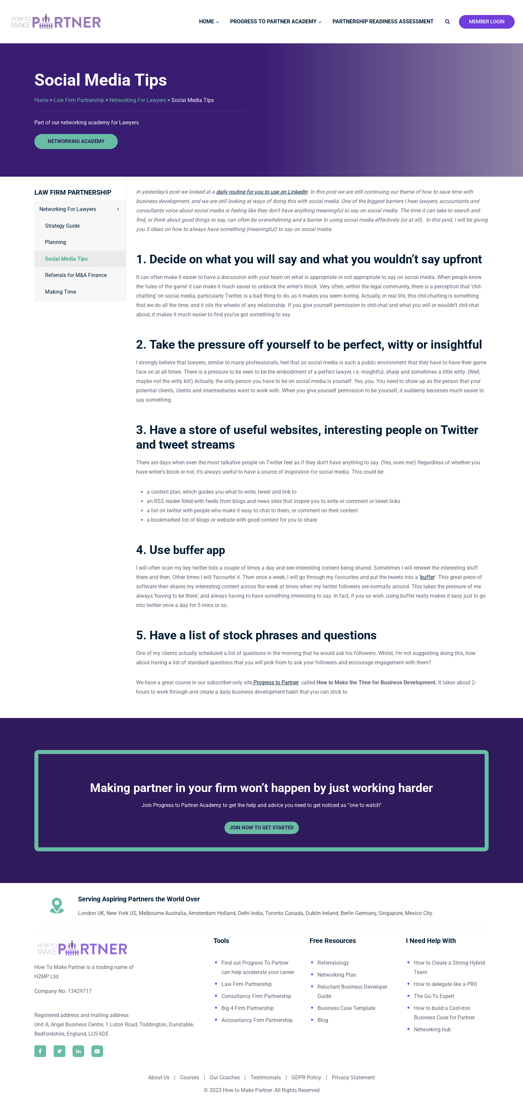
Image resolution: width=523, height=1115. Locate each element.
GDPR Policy (305, 1077)
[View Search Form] (447, 22)
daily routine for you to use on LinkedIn (262, 192)
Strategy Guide (62, 226)
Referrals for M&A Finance (76, 275)
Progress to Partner (275, 682)
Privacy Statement (353, 1077)
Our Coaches (225, 1077)
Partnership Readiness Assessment (383, 21)
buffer (427, 577)
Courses (189, 1077)
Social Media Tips (66, 259)
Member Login (487, 22)
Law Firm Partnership (79, 100)
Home (41, 100)
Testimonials (266, 1077)
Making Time (60, 292)
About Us (158, 1077)
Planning (55, 242)
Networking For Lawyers (137, 100)
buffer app (200, 550)
